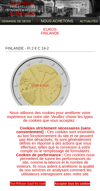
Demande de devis (16, 21)
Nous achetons (55, 21)
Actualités (89, 21)
